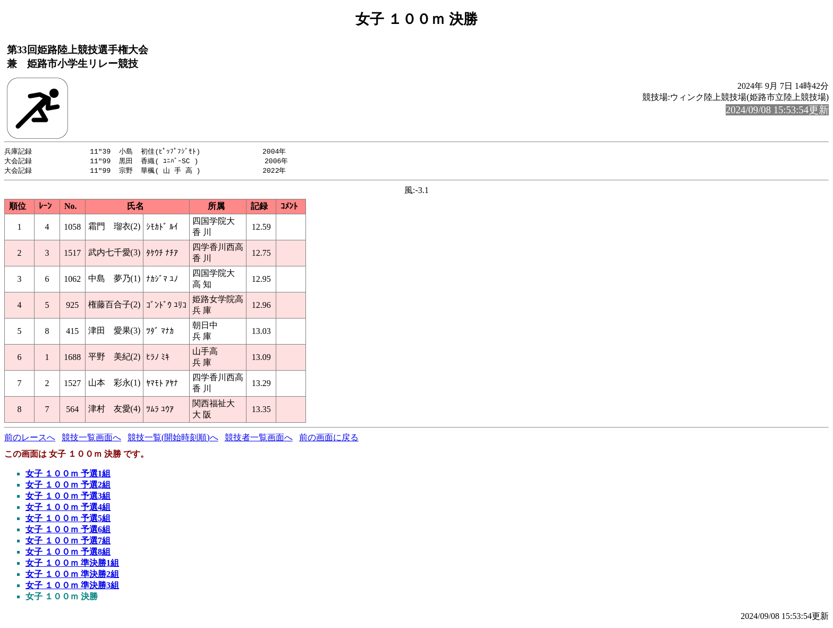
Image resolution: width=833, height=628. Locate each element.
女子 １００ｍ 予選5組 (68, 519)
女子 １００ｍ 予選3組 (68, 497)
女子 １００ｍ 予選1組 (68, 475)
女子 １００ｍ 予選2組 (68, 486)
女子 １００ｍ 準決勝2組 (72, 575)
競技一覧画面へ (91, 438)
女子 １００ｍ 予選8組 (68, 553)
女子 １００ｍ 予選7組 (68, 542)
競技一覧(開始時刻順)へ (173, 438)
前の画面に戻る (329, 438)
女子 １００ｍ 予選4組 (68, 508)
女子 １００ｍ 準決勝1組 (72, 564)
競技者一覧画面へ (259, 438)
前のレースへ (29, 438)
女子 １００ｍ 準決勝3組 (72, 586)
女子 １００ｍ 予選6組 (68, 530)
